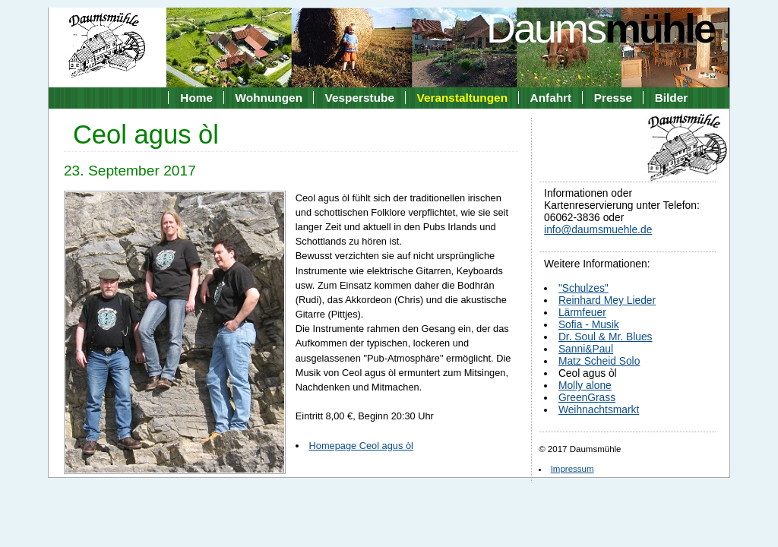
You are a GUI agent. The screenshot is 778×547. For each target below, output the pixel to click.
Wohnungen (269, 97)
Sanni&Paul (585, 349)
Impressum (572, 468)
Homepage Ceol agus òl (361, 445)
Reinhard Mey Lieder (607, 300)
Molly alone (585, 385)
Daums (600, 28)
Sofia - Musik (588, 324)
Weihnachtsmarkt (598, 409)
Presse (613, 97)
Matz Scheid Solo (599, 361)
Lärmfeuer (582, 312)
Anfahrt (551, 97)
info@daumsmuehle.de (598, 229)
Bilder (671, 97)
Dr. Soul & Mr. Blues (605, 336)
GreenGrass (586, 397)
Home (196, 97)
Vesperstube (359, 97)
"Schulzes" (583, 288)
